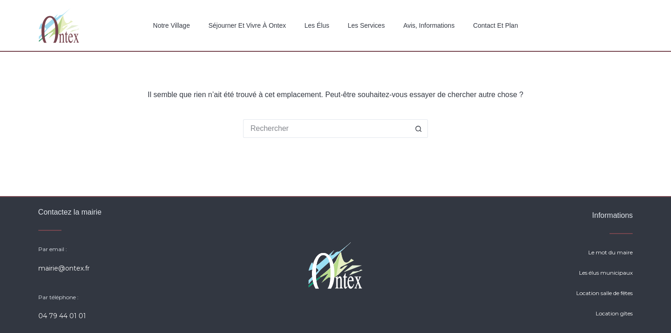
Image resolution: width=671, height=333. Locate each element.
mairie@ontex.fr (64, 268)
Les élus (317, 25)
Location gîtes (614, 313)
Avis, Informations (429, 25)
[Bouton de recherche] (418, 128)
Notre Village (171, 25)
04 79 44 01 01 (62, 316)
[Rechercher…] (326, 128)
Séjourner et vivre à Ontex (247, 25)
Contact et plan (495, 25)
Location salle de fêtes (604, 293)
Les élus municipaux (606, 272)
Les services (366, 25)
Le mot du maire (610, 252)
